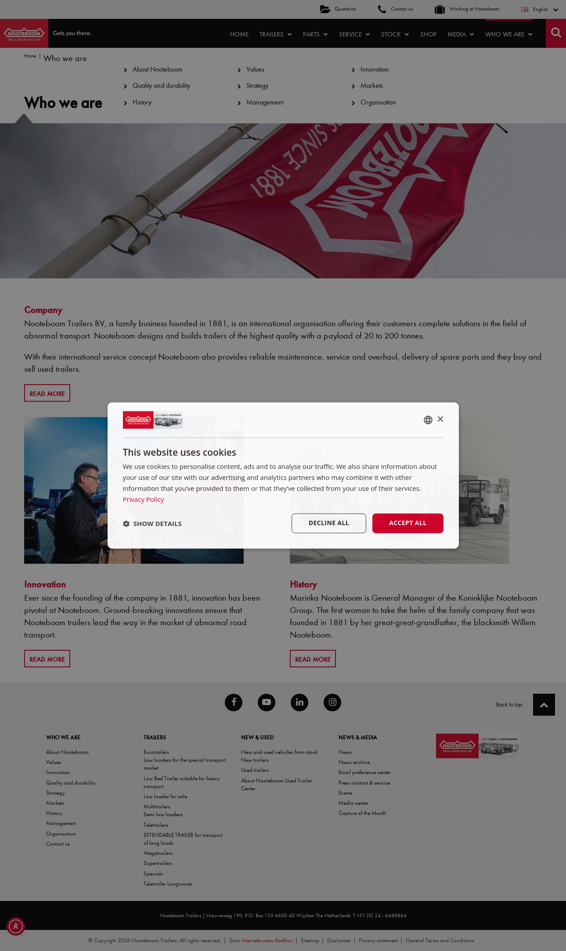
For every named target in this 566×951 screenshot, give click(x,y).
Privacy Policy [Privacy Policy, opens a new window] (143, 499)
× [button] (440, 419)
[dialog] (283, 475)
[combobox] (428, 419)
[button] (152, 523)
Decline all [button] (329, 523)
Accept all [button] (407, 523)
